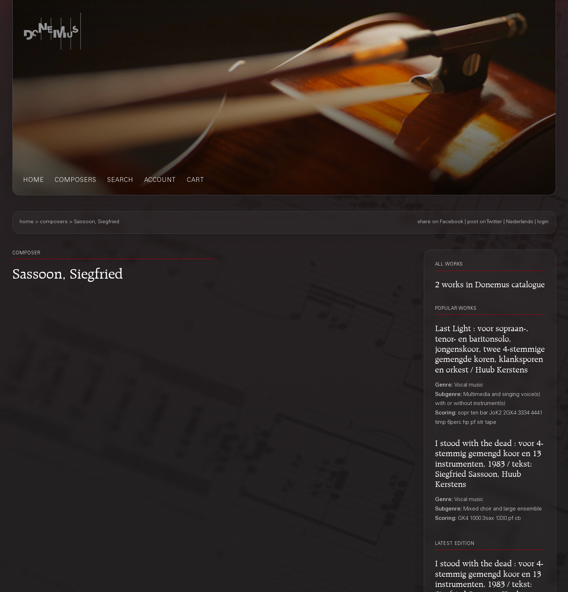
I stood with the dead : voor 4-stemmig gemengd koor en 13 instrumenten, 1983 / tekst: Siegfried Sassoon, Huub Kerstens (489, 462)
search (120, 181)
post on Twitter (484, 222)
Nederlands (519, 222)
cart (195, 181)
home (33, 181)
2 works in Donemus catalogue (490, 283)
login (542, 222)
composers (75, 181)
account (160, 181)
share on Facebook (440, 222)
